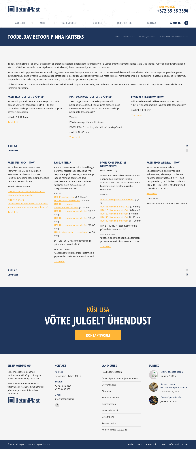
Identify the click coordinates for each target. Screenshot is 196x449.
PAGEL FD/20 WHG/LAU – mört (164, 162)
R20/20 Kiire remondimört (114, 213)
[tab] (98, 145)
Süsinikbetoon (109, 403)
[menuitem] (20, 23)
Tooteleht (13, 121)
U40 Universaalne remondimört (70, 218)
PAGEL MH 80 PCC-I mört (22, 162)
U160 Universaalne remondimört (71, 232)
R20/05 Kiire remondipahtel (115, 206)
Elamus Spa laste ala (170, 397)
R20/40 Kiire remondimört (114, 217)
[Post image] (153, 374)
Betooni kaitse (109, 384)
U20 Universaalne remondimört (70, 210)
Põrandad (106, 391)
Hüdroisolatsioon (110, 397)
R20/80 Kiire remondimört (114, 220)
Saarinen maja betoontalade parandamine (173, 386)
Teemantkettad (109, 423)
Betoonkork (108, 416)
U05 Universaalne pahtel (67, 200)
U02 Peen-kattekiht (64, 196)
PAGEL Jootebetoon (112, 371)
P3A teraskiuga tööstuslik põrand (90, 96)
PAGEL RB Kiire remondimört (148, 96)
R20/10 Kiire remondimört (114, 210)
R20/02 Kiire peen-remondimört (117, 199)
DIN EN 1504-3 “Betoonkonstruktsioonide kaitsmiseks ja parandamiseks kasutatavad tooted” (28, 203)
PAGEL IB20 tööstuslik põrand (26, 96)
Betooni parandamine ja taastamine (120, 378)
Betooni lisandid (110, 410)
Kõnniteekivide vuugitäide (114, 429)
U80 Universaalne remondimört (70, 225)
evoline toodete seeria (171, 371)
